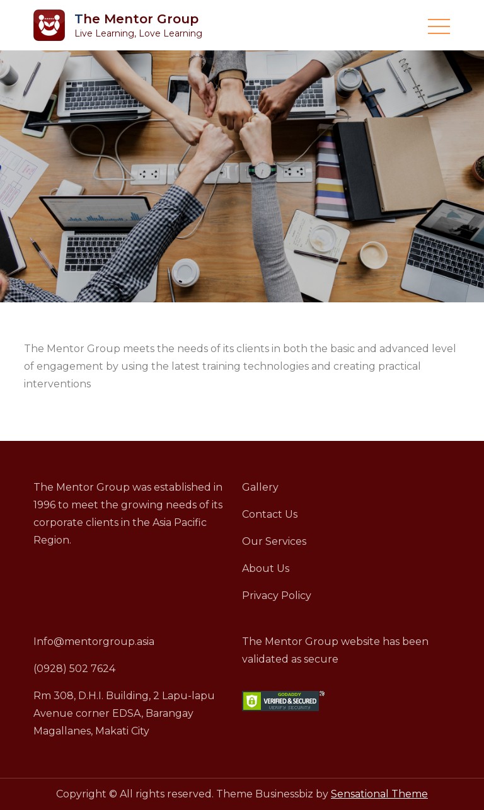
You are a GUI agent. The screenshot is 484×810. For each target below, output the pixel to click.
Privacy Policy (276, 596)
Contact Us (269, 514)
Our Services (274, 541)
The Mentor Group (136, 18)
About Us (265, 568)
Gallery (260, 487)
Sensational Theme (379, 794)
